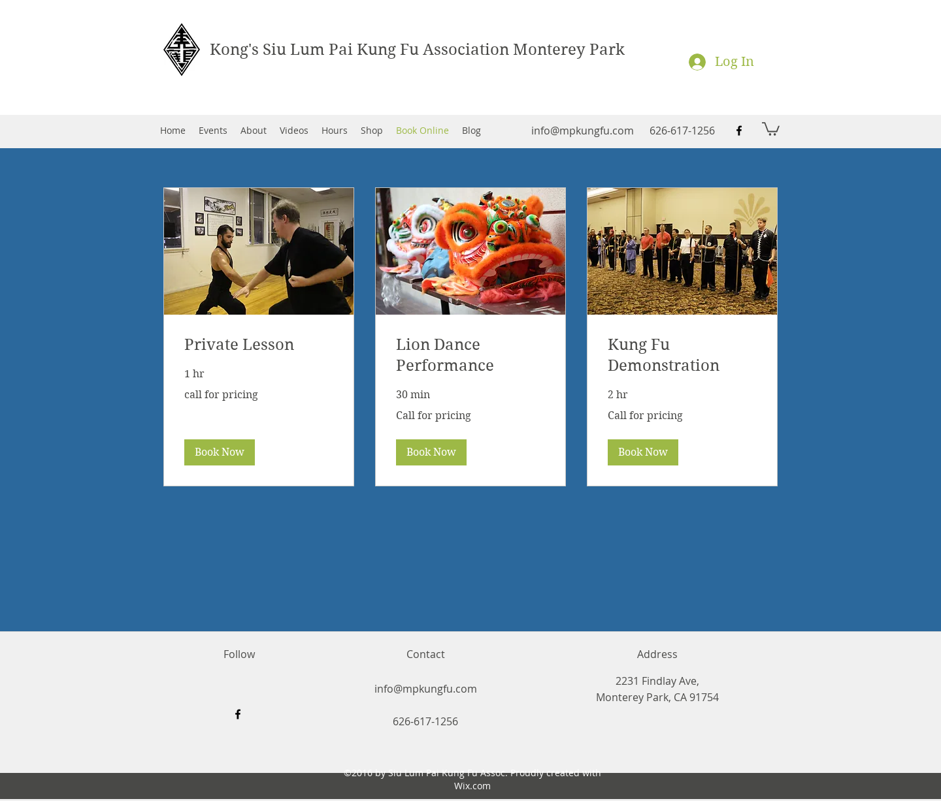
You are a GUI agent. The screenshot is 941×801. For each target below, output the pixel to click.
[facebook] (739, 130)
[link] (258, 345)
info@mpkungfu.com (582, 130)
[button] (771, 128)
